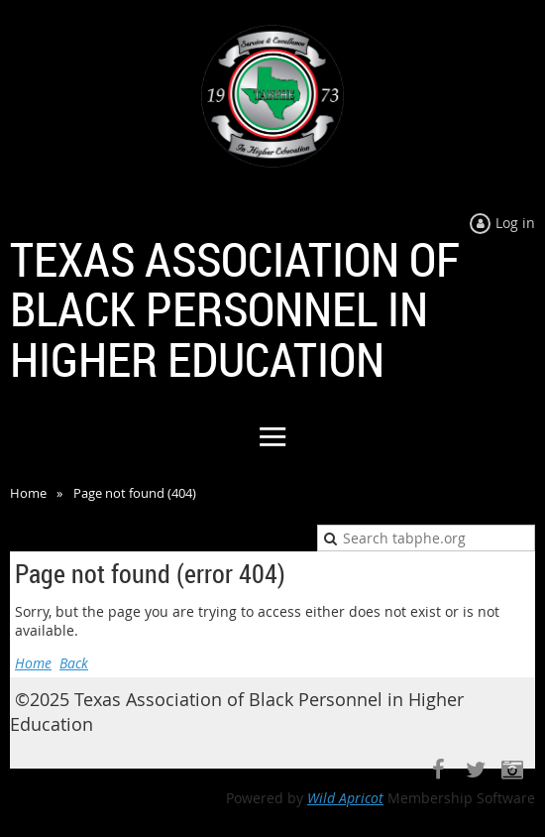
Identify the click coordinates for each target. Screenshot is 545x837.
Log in (515, 222)
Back (73, 663)
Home (28, 493)
